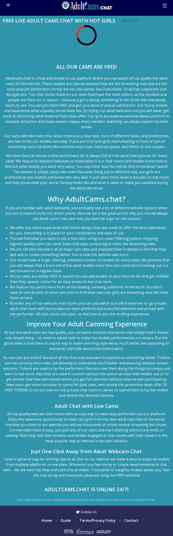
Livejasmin (150, 89)
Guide (66, 520)
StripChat (131, 89)
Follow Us (86, 511)
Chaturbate (112, 89)
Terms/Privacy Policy (98, 520)
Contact (131, 520)
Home (47, 520)
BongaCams (16, 94)
